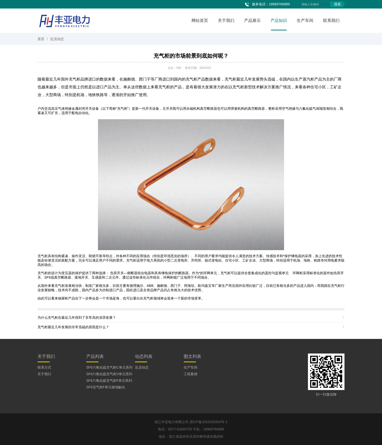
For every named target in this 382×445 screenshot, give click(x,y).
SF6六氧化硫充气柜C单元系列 (109, 367)
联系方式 (44, 367)
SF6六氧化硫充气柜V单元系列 (109, 374)
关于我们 (226, 20)
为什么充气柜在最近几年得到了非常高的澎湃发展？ (77, 317)
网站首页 (199, 20)
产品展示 (252, 20)
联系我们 (331, 20)
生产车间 (305, 20)
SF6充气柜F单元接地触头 (105, 387)
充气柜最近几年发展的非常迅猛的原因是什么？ (73, 327)
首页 (41, 39)
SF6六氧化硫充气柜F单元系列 (109, 380)
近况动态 (57, 39)
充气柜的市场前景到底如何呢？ (191, 56)
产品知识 (278, 20)
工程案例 (190, 374)
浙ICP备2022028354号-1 (209, 422)
